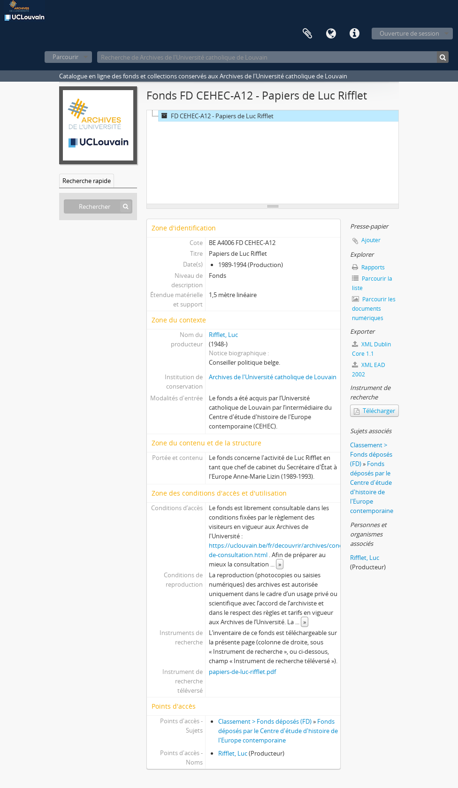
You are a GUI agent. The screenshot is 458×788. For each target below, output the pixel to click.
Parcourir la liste (372, 283)
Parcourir (65, 57)
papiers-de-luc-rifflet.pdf (242, 671)
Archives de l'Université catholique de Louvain (272, 377)
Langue (331, 34)
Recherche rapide (86, 180)
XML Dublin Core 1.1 (371, 349)
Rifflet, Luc (223, 334)
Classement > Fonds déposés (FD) (265, 721)
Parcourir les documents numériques (374, 308)
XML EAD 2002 (368, 369)
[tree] (272, 157)
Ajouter (371, 240)
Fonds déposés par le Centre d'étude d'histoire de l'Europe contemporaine (278, 730)
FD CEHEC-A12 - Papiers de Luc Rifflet (216, 116)
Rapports (368, 267)
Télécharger (374, 410)
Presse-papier (307, 34)
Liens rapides (354, 34)
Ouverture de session (409, 33)
